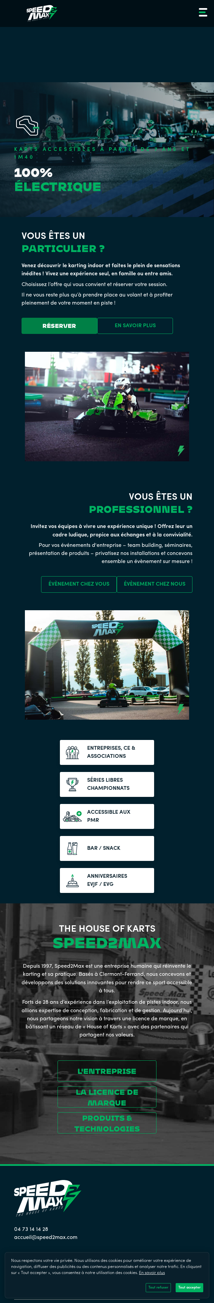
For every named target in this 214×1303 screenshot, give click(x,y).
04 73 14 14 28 (31, 1229)
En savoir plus (152, 1273)
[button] (202, 13)
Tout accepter (189, 1288)
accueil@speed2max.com (45, 1237)
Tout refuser (158, 1288)
